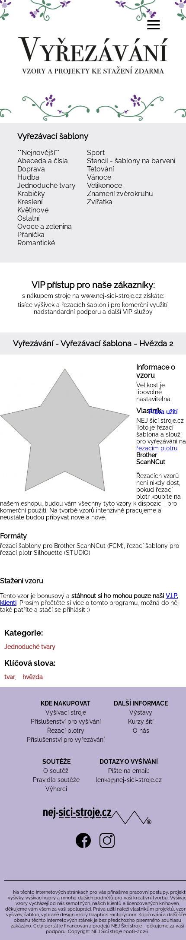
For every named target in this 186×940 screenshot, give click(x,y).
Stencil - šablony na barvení (131, 161)
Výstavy (140, 712)
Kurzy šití (141, 721)
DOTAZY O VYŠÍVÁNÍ (128, 761)
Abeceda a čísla (42, 161)
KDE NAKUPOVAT (65, 703)
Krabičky (31, 194)
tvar (9, 677)
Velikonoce (104, 185)
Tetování (100, 169)
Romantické (36, 243)
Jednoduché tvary (46, 185)
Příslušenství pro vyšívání (66, 721)
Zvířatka (99, 202)
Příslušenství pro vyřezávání (66, 739)
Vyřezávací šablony (52, 136)
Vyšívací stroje (65, 712)
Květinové (32, 210)
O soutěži (56, 770)
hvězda (32, 677)
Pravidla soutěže (56, 779)
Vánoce (99, 177)
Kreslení (29, 202)
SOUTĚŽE (56, 761)
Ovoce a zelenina (44, 226)
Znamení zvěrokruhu (120, 194)
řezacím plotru (156, 448)
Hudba (28, 177)
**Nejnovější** (38, 153)
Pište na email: (128, 770)
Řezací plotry (65, 730)
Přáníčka (31, 235)
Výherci (56, 788)
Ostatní (28, 218)
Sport (96, 153)
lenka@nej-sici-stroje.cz (129, 779)
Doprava (31, 169)
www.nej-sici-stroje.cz (111, 295)
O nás (141, 730)
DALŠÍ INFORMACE (141, 703)
